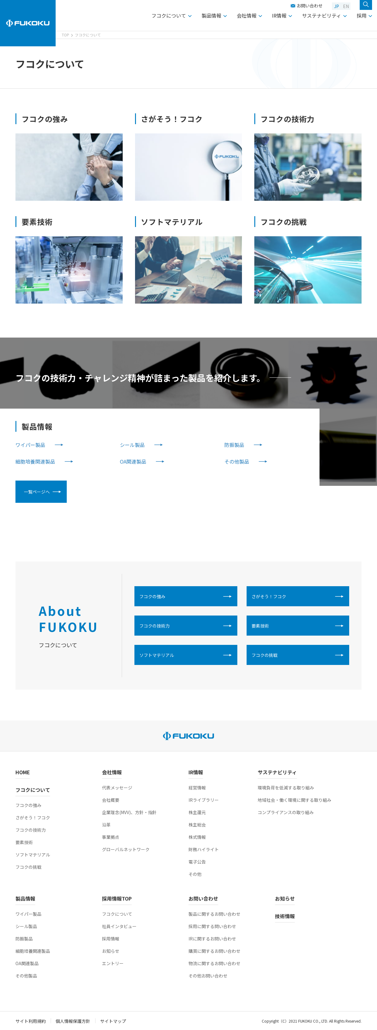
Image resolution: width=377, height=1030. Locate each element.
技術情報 (285, 916)
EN (346, 6)
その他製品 (236, 461)
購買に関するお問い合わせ (214, 951)
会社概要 (110, 800)
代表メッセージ (117, 787)
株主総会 (197, 825)
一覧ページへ (37, 492)
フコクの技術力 (154, 626)
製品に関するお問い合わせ (214, 914)
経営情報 (197, 787)
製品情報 (211, 15)
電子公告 (197, 862)
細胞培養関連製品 (35, 461)
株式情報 (197, 837)
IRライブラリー (203, 800)
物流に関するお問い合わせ (214, 963)
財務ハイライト (203, 849)
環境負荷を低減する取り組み (286, 787)
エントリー (113, 963)
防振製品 (234, 444)
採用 (361, 15)
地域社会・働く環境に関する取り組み (294, 800)
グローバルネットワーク (126, 849)
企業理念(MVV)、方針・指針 (129, 812)
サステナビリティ (321, 15)
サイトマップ (113, 1021)
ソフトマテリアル (156, 655)
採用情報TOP (117, 898)
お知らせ (110, 951)
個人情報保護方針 (73, 1021)
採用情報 (110, 938)
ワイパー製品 (30, 444)
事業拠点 (110, 837)
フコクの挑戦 (264, 655)
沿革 (106, 825)
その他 (194, 874)
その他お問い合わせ (207, 976)
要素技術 (260, 626)
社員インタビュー (119, 926)
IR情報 (279, 15)
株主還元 (197, 812)
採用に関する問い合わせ (212, 926)
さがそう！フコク (269, 596)
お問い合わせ (310, 5)
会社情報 (246, 15)
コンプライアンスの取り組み (286, 812)
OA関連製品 (133, 461)
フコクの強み (152, 596)
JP (336, 6)
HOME (22, 772)
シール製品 (132, 444)
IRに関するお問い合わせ (212, 938)
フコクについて (168, 15)
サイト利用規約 (30, 1021)
